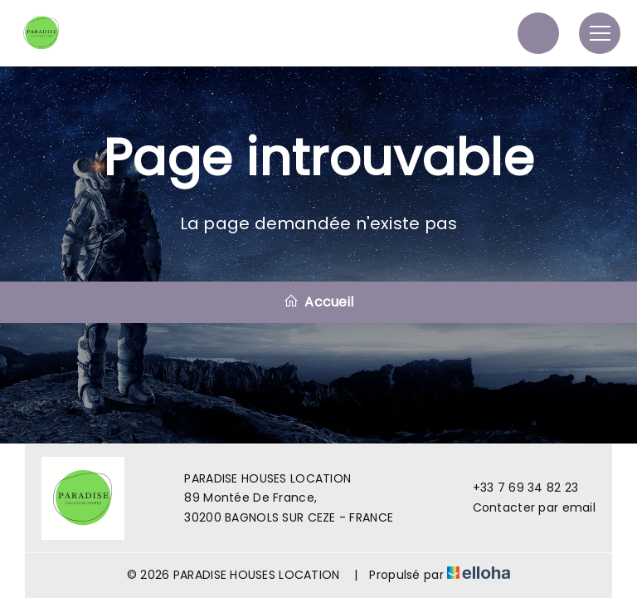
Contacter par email (525, 507)
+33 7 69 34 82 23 (516, 487)
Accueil (318, 301)
